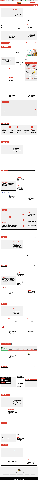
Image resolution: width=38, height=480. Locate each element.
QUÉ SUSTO (34, 5)
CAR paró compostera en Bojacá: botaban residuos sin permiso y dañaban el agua (32, 26)
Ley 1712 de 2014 (22, 479)
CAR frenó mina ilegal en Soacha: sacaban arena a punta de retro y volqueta (17, 150)
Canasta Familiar (2, 0)
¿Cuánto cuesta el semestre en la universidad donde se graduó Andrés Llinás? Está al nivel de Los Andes (15, 80)
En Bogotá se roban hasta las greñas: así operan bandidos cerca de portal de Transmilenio (32, 226)
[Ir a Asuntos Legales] (6, 192)
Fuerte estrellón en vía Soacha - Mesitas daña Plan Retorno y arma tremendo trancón (13, 26)
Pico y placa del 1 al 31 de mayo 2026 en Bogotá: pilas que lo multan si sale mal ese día (31, 254)
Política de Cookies (16, 479)
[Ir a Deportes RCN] (4, 287)
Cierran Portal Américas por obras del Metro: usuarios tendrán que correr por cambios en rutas (17, 245)
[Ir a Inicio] (19, 3)
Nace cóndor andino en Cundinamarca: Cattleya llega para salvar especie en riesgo (31, 412)
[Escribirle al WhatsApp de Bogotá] (23, 472)
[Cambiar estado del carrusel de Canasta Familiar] (5, 0)
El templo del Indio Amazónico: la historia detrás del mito (17, 452)
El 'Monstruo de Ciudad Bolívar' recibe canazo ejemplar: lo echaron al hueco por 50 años (31, 215)
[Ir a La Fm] (3, 89)
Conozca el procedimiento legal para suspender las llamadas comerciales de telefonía (31, 198)
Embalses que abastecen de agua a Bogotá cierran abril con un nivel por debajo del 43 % (8, 437)
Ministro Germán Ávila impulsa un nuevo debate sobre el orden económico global (12, 332)
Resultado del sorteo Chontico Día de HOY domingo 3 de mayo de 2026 (19, 51)
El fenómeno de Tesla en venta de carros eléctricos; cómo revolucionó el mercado (31, 332)
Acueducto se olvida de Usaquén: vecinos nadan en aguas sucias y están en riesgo (31, 159)
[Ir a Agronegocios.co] (17, 344)
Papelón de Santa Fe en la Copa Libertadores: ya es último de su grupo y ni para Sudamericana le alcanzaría (8, 280)
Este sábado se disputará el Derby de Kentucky (31, 355)
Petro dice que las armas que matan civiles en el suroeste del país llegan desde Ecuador (12, 95)
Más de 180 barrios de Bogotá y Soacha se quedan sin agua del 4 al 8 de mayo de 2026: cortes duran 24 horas (13, 36)
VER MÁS (6, 113)
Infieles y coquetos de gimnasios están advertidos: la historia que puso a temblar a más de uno (31, 462)
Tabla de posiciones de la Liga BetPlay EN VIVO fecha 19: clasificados (31, 292)
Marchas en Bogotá (30, 42)
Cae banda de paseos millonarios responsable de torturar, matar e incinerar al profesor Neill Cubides (32, 221)
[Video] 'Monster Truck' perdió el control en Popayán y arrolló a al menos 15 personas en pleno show (11, 131)
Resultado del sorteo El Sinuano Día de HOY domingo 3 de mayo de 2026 (8, 60)
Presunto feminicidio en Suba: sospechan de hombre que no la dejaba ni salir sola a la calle (20, 188)
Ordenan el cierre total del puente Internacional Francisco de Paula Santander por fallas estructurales (31, 95)
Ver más (35, 46)
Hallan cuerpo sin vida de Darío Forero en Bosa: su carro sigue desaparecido (8, 184)
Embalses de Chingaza (13, 42)
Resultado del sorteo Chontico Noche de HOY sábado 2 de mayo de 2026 (12, 321)
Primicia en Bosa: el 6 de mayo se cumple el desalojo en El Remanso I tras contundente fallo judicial (20, 180)
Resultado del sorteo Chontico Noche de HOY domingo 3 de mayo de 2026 (15, 70)
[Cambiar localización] (32, 2)
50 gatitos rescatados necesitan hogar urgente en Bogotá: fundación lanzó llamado (20, 433)
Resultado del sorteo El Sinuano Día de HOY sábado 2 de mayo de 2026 (31, 321)
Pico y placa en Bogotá (22, 42)
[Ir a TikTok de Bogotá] (21, 472)
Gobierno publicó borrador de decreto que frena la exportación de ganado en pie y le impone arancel (12, 355)
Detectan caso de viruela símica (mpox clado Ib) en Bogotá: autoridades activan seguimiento (12, 159)
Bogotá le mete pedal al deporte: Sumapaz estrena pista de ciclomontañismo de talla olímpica (17, 402)
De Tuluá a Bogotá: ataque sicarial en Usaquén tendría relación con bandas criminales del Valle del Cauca (10, 225)
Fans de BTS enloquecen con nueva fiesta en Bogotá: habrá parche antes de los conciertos (20, 376)
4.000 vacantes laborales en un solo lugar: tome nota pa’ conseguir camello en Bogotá (21, 27)
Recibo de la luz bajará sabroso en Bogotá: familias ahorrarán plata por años (30, 58)
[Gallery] (19, 109)
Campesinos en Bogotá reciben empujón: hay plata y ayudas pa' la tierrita (31, 36)
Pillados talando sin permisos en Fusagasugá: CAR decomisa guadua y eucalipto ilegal (17, 13)
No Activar (8, 382)
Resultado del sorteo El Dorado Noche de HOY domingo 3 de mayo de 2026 (19, 63)
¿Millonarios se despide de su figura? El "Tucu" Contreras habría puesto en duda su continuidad (20, 275)
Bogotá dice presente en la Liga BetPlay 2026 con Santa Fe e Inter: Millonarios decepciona (4, 26)
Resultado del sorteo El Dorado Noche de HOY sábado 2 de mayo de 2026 (17, 312)
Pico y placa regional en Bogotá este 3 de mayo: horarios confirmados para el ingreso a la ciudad (12, 254)
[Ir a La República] (2, 327)
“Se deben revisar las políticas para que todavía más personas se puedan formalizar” (12, 197)
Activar (3, 382)
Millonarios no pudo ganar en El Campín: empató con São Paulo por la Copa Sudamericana (20, 283)
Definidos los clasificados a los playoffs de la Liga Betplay (12, 292)
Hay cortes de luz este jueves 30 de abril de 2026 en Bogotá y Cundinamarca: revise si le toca (20, 440)
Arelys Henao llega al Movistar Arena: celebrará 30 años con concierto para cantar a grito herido (20, 385)
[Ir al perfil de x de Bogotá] (16, 472)
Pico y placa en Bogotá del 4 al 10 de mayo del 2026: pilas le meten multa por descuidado (31, 21)
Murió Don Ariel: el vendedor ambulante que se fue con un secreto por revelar (12, 462)
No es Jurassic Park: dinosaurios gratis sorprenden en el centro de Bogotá (12, 412)
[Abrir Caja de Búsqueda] (36, 2)
